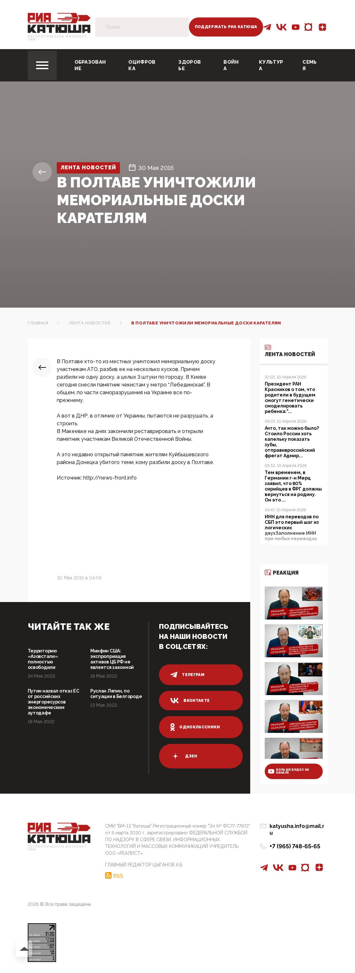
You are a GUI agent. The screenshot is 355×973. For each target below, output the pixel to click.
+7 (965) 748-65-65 (295, 839)
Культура (271, 65)
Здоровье (189, 65)
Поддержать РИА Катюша (226, 27)
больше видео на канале (288, 771)
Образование (90, 65)
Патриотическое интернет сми (57, 38)
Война (231, 65)
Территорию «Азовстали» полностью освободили (43, 659)
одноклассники (195, 727)
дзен (183, 756)
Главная (38, 323)
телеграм (187, 675)
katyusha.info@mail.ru (299, 826)
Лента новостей (92, 167)
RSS (118, 875)
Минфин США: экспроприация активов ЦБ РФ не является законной (112, 659)
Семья (309, 65)
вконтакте (190, 700)
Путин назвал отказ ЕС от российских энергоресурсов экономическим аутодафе (53, 701)
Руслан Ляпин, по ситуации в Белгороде (116, 693)
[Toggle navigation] (42, 65)
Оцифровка (141, 65)
